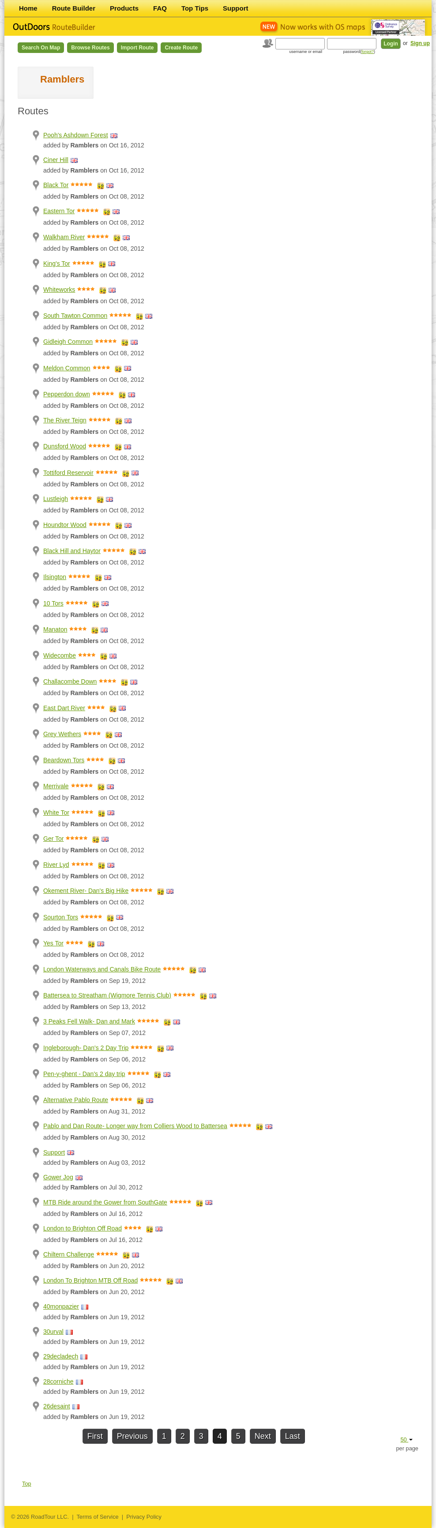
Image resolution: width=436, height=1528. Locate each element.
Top (26, 1483)
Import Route (137, 48)
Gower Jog (58, 1177)
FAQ (160, 8)
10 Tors (53, 603)
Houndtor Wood (64, 524)
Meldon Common (66, 368)
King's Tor (56, 263)
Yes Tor (53, 943)
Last (292, 1436)
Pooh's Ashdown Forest (75, 135)
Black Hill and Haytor (72, 550)
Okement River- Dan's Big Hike (85, 890)
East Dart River (64, 707)
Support (235, 8)
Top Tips (194, 8)
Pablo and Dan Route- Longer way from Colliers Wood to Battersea (135, 1125)
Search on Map (41, 48)
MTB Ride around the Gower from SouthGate (105, 1202)
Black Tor (55, 184)
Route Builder (73, 8)
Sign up (420, 43)
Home (28, 8)
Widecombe (59, 655)
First (95, 1436)
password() (359, 51)
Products (124, 8)
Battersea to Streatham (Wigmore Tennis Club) (107, 995)
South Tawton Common (75, 315)
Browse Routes (90, 48)
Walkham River (64, 237)
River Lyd (56, 864)
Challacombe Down (70, 681)
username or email (305, 51)
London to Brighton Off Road (82, 1228)
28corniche (58, 1381)
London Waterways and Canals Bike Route (102, 969)
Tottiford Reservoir (68, 472)
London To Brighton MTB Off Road (90, 1280)
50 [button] (406, 1439)
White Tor (56, 812)
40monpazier (61, 1306)
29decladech (60, 1356)
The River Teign (64, 420)
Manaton (55, 629)
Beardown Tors (63, 760)
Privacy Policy (144, 1516)
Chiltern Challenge (68, 1254)
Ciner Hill (55, 159)
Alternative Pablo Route (75, 1099)
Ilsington (54, 576)
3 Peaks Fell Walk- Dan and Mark (89, 1021)
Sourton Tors (60, 917)
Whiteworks (59, 289)
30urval (53, 1331)
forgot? (367, 51)
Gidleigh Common (68, 341)
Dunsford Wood (64, 446)
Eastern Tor (59, 211)
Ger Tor (53, 838)
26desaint (56, 1406)
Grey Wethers (62, 734)
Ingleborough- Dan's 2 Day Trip (85, 1047)
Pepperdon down (66, 394)
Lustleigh (55, 498)
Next (263, 1436)
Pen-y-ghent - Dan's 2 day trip (84, 1073)
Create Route (181, 48)
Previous (132, 1436)
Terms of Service (97, 1516)
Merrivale (56, 786)
